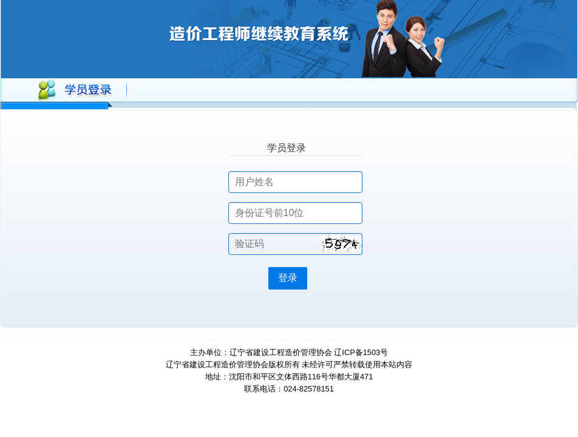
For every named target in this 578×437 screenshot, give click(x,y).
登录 (288, 278)
